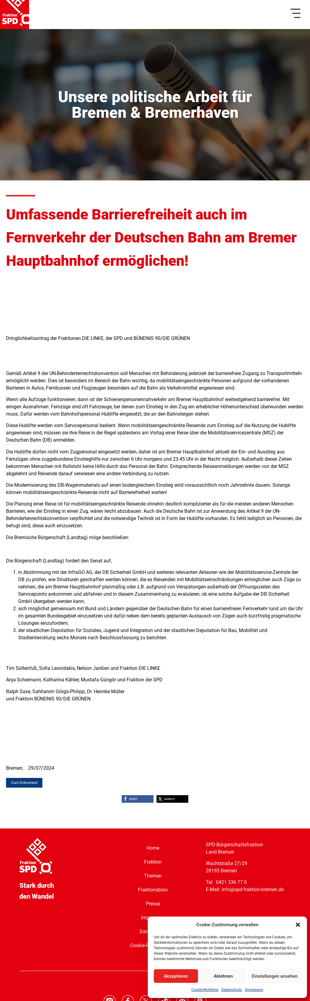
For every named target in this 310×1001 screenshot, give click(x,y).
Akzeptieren (176, 976)
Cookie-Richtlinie (204, 990)
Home (153, 848)
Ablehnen (223, 976)
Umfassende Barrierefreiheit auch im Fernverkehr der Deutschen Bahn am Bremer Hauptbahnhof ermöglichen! (151, 238)
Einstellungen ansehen (275, 976)
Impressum (254, 990)
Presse (153, 903)
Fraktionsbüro (153, 889)
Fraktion (153, 861)
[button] (298, 925)
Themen (153, 875)
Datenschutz (231, 990)
